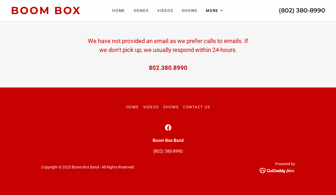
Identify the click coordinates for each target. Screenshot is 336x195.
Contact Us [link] (196, 107)
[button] (215, 10)
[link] (50, 12)
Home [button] (132, 107)
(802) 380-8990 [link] (302, 10)
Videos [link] (165, 10)
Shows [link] (189, 10)
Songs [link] (141, 10)
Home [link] (118, 10)
